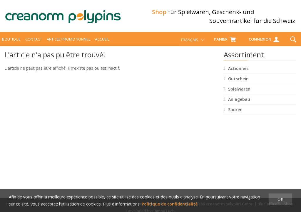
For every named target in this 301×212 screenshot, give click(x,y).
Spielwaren (239, 90)
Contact (33, 40)
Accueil (102, 40)
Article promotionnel (68, 40)
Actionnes (238, 69)
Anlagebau (239, 100)
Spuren (235, 110)
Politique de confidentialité (170, 204)
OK (280, 199)
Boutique (11, 40)
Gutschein (238, 79)
